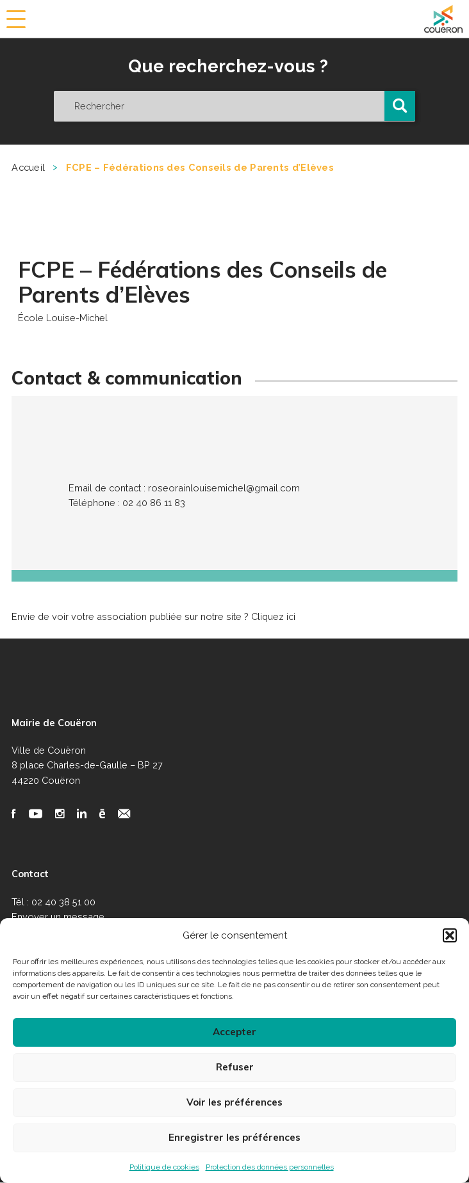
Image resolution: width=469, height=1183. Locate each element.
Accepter (234, 1032)
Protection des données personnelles (270, 1167)
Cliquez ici (273, 616)
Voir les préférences (234, 1102)
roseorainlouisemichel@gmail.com (224, 487)
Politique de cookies (164, 1167)
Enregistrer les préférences (234, 1137)
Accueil (28, 167)
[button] (449, 935)
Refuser (235, 1067)
